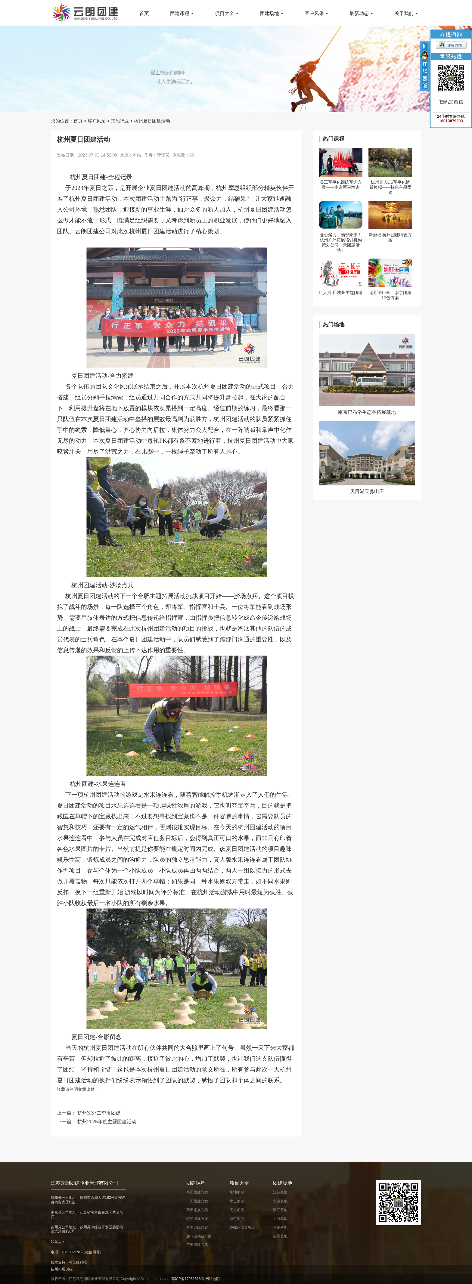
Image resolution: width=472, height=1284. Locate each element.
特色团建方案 (197, 1219)
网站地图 (212, 1279)
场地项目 (237, 1192)
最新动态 (359, 13)
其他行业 (120, 120)
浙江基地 (280, 1210)
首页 (144, 13)
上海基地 (280, 1219)
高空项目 (237, 1210)
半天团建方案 (197, 1192)
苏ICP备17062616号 (187, 1279)
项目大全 (224, 13)
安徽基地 (280, 1201)
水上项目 (237, 1201)
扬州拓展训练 (62, 1269)
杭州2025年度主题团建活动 (106, 1121)
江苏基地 (280, 1192)
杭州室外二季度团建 (99, 1112)
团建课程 (179, 13)
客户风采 (314, 13)
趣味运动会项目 (242, 1227)
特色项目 (237, 1219)
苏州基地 (280, 1227)
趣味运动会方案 (199, 1236)
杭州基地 (280, 1236)
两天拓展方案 (197, 1210)
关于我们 (404, 13)
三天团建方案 (197, 1245)
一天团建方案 (197, 1201)
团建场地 (269, 13)
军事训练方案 (197, 1227)
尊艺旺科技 (78, 1262)
